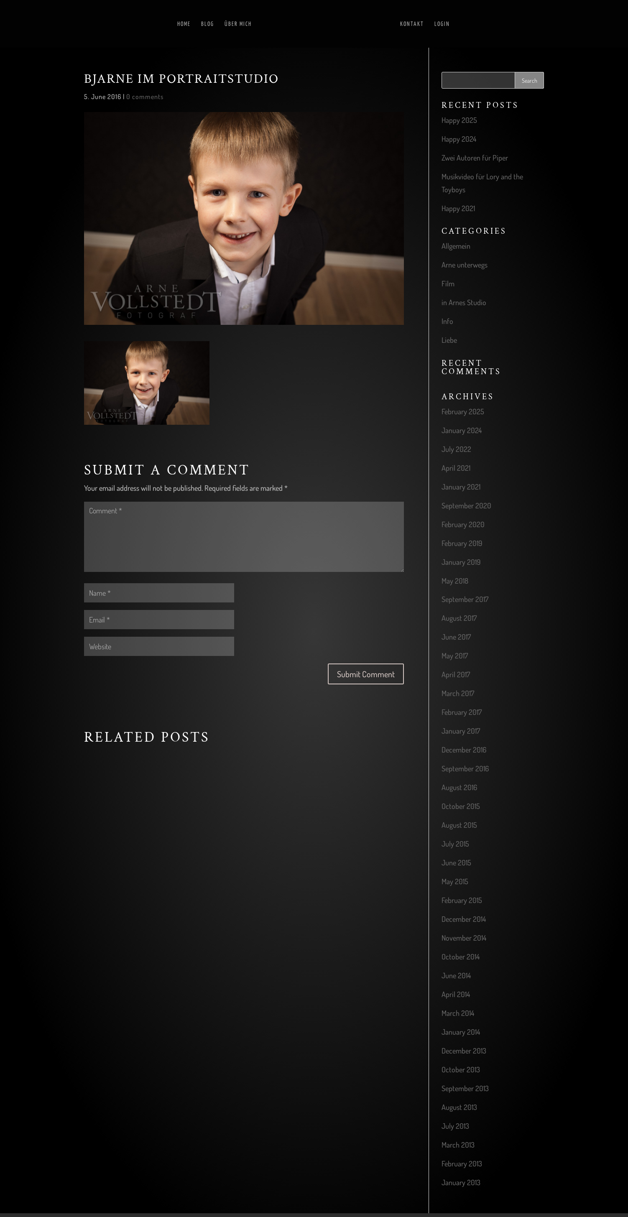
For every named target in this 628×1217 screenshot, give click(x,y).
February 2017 (462, 712)
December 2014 (464, 919)
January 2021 (461, 486)
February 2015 (462, 900)
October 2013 (461, 1069)
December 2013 (464, 1050)
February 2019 (462, 543)
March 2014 (458, 1013)
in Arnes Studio (464, 302)
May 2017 (455, 655)
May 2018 (455, 580)
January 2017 (461, 730)
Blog (207, 24)
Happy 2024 (459, 138)
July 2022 (456, 449)
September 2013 (465, 1088)
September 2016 (465, 768)
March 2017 (458, 693)
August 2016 (459, 787)
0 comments (144, 96)
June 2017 (456, 636)
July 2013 (455, 1125)
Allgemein (456, 245)
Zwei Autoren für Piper (475, 157)
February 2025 (463, 411)
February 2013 (462, 1163)
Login (442, 24)
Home (184, 24)
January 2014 (461, 1031)
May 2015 (455, 881)
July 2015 (455, 843)
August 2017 (459, 618)
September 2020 (466, 505)
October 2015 (461, 806)
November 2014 (464, 937)
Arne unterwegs (465, 264)
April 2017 (456, 674)
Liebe (449, 339)
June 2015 (456, 862)
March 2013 (458, 1144)
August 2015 (459, 824)
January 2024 (462, 430)
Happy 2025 (459, 120)
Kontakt (412, 24)
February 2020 (463, 524)
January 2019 (461, 561)
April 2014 (456, 994)
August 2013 (459, 1107)
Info (447, 321)
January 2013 (461, 1182)
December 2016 (464, 749)
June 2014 (456, 975)
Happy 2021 (458, 208)
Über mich (238, 24)
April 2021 (456, 467)
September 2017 (465, 599)
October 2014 (461, 956)
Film (448, 283)
